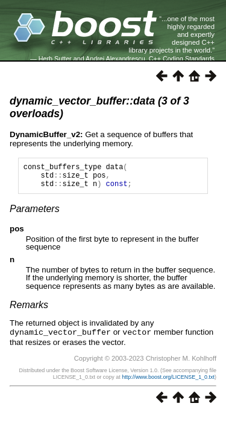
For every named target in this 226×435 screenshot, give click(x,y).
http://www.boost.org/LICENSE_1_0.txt (168, 382)
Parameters (35, 214)
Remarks (29, 310)
